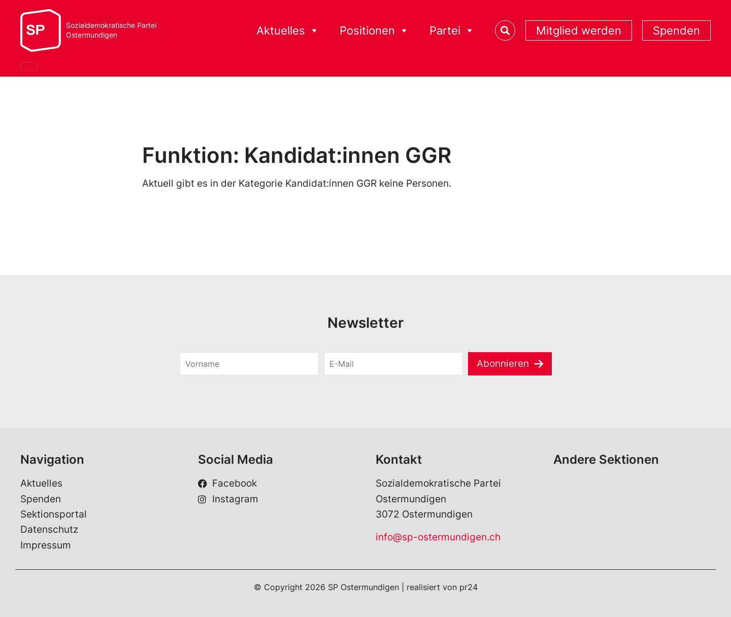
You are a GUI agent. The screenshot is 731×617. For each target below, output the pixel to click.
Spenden (676, 30)
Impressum (45, 545)
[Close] (29, 66)
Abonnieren (503, 363)
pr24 (468, 587)
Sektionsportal (53, 514)
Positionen (374, 31)
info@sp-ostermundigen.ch (438, 537)
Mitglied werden (578, 30)
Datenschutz (49, 529)
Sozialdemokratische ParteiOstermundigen (111, 30)
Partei (452, 31)
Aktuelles (287, 31)
